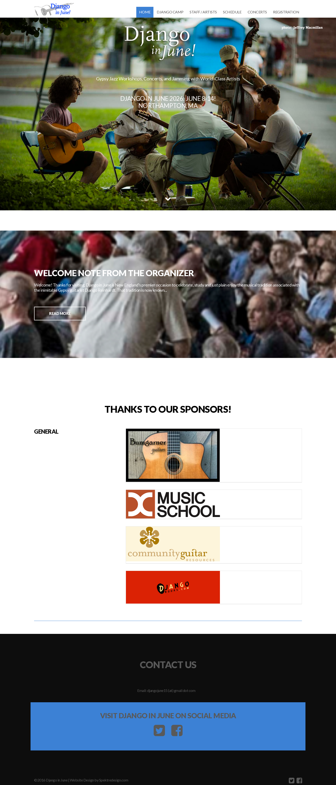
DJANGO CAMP (170, 12)
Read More (60, 313)
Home (145, 12)
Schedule (232, 12)
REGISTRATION (286, 12)
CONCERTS (257, 12)
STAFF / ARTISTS (203, 12)
